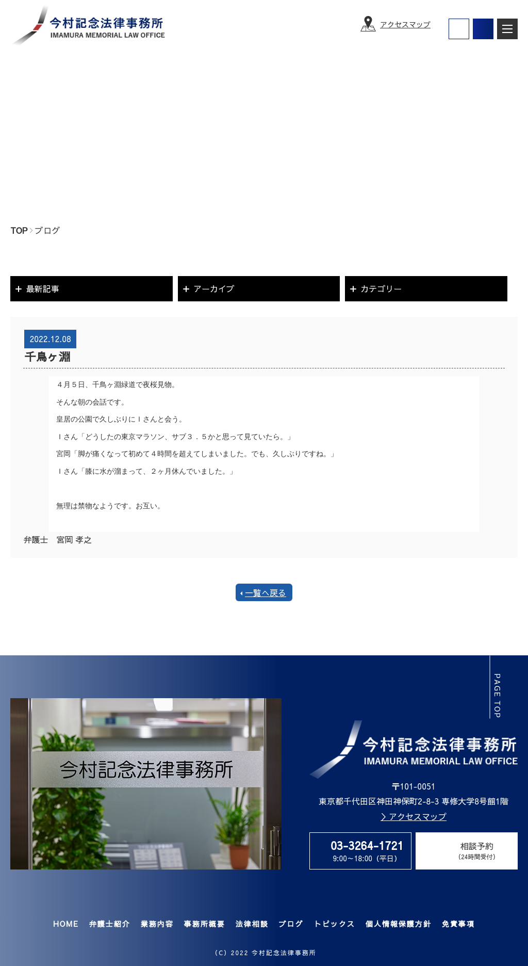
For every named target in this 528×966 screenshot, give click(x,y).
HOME (66, 924)
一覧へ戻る (265, 592)
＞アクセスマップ (414, 816)
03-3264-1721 (367, 845)
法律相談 (251, 924)
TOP (18, 230)
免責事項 (457, 924)
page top (498, 696)
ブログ (290, 924)
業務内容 (156, 924)
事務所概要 (204, 924)
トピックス (334, 924)
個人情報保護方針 (398, 924)
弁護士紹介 (109, 924)
